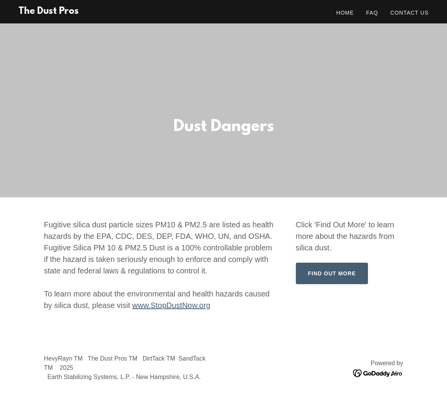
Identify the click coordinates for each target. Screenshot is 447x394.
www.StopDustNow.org (171, 305)
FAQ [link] (372, 13)
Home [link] (345, 13)
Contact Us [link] (409, 13)
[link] (48, 11)
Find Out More (332, 273)
